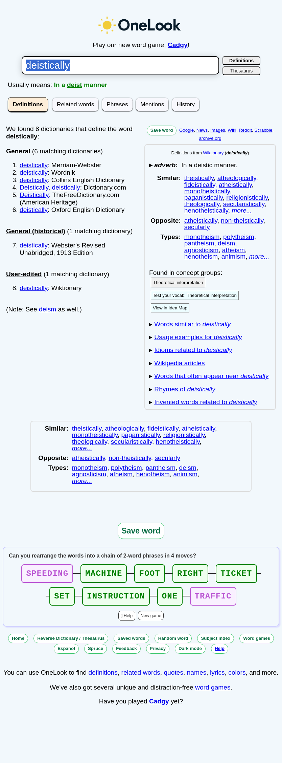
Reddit (245, 130)
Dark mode (190, 652)
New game (151, 619)
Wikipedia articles (179, 363)
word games (213, 691)
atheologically (236, 177)
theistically (199, 177)
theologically (201, 204)
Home (18, 642)
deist (74, 84)
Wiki (232, 130)
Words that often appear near (211, 375)
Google (186, 130)
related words (140, 676)
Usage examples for (198, 337)
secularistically (243, 204)
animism (233, 256)
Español (66, 652)
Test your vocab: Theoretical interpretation (195, 295)
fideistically (199, 184)
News (202, 130)
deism (47, 309)
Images (217, 130)
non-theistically (242, 220)
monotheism (202, 236)
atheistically (235, 184)
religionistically (246, 197)
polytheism (238, 236)
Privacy (158, 652)
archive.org (210, 138)
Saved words (131, 642)
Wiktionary (213, 152)
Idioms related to (193, 349)
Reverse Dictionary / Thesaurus (70, 642)
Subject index (215, 642)
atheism (233, 250)
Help (128, 619)
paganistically (203, 197)
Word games (256, 642)
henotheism (201, 256)
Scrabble (263, 130)
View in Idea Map (170, 307)
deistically (34, 165)
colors (236, 676)
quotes (173, 676)
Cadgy (178, 44)
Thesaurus (241, 70)
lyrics (217, 676)
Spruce (95, 652)
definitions (102, 676)
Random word (173, 642)
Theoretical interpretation (178, 282)
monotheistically (207, 191)
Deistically (34, 187)
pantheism (199, 243)
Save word (161, 130)
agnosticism (201, 250)
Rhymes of (184, 389)
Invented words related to (205, 402)
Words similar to (192, 324)
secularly (197, 227)
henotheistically (206, 210)
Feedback (126, 652)
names (197, 676)
